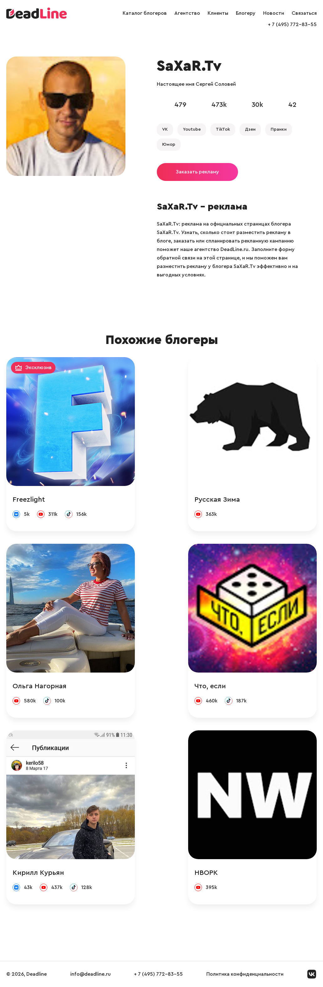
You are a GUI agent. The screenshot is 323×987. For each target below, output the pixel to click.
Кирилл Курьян (38, 872)
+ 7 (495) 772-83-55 (292, 24)
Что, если (210, 686)
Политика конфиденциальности (244, 974)
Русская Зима (217, 499)
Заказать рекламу (197, 171)
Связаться (304, 13)
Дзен (250, 129)
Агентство (187, 13)
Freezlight (29, 499)
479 (180, 104)
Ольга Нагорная (39, 686)
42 (292, 104)
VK (165, 129)
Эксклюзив (38, 367)
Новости (273, 13)
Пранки (279, 129)
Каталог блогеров (145, 13)
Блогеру (246, 13)
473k (219, 104)
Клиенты (218, 13)
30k (257, 104)
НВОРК (206, 872)
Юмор (168, 144)
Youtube (192, 129)
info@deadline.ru (90, 974)
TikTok (223, 129)
